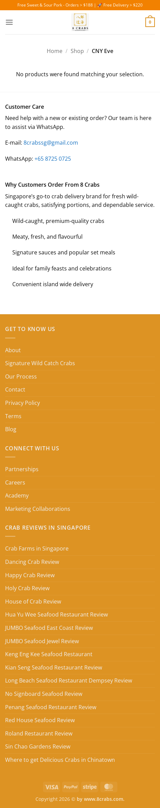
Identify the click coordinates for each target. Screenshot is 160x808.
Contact (15, 389)
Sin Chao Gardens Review (37, 746)
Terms (13, 416)
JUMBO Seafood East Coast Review (49, 628)
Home (54, 51)
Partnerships (22, 469)
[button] (9, 22)
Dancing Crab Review (32, 562)
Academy (17, 495)
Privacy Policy (22, 403)
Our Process (21, 376)
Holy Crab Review (27, 588)
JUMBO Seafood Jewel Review (42, 641)
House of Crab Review (33, 601)
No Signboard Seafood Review (43, 694)
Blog (10, 429)
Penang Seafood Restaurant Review (50, 707)
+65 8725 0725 (52, 158)
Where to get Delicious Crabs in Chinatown (60, 760)
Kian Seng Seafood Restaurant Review (53, 667)
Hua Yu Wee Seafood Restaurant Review (56, 614)
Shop (77, 51)
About (13, 350)
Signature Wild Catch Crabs (40, 363)
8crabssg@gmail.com (51, 142)
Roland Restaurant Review (38, 733)
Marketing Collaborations (37, 509)
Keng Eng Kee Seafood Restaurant (48, 654)
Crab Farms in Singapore (37, 548)
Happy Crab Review (30, 575)
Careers (15, 482)
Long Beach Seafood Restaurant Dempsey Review (68, 680)
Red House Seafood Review (40, 720)
